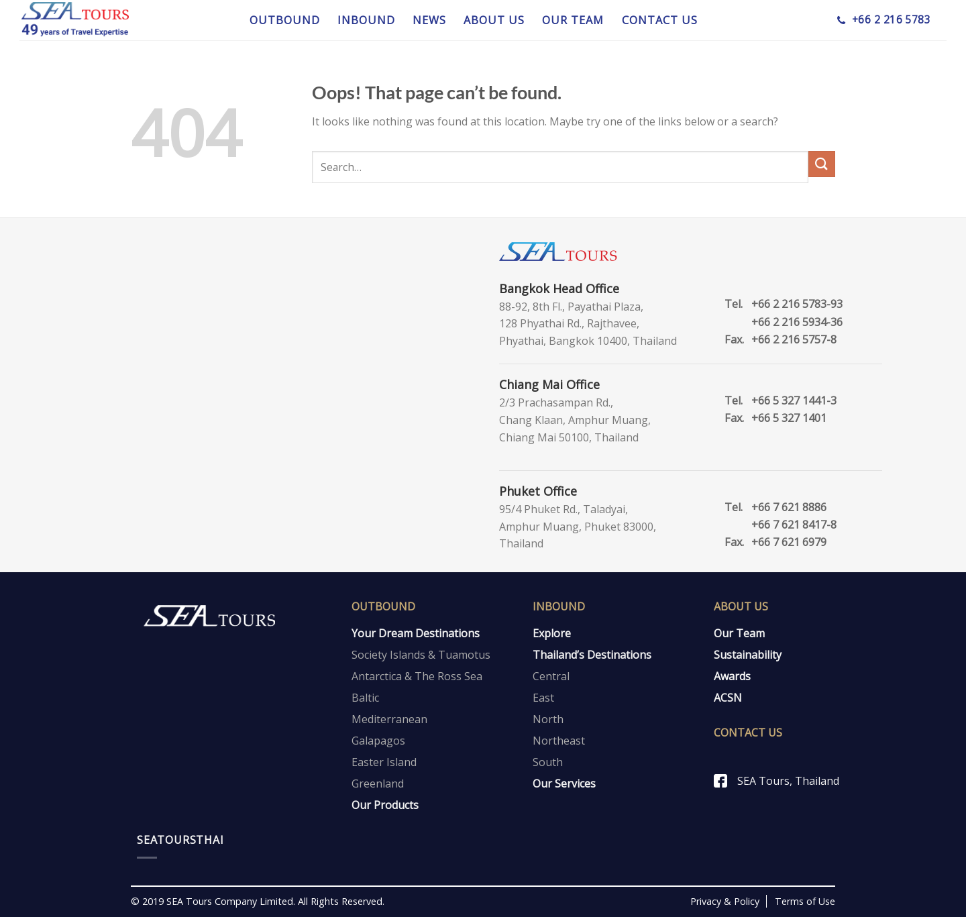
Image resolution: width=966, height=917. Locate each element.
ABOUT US (494, 20)
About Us (741, 606)
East (543, 697)
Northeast (559, 740)
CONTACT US (660, 20)
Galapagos (378, 740)
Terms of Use (805, 901)
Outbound (383, 606)
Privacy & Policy (724, 901)
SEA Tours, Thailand (788, 780)
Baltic (365, 697)
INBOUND (366, 20)
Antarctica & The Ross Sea (417, 676)
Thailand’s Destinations (592, 654)
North (548, 719)
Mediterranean (389, 719)
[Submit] (821, 164)
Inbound (559, 606)
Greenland (378, 783)
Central (551, 676)
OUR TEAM (573, 20)
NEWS (429, 20)
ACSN (728, 697)
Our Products (385, 805)
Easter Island (384, 762)
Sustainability (748, 654)
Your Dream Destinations (416, 633)
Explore (552, 633)
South (548, 762)
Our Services (564, 783)
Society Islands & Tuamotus (421, 654)
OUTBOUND (285, 20)
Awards (732, 676)
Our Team (739, 633)
